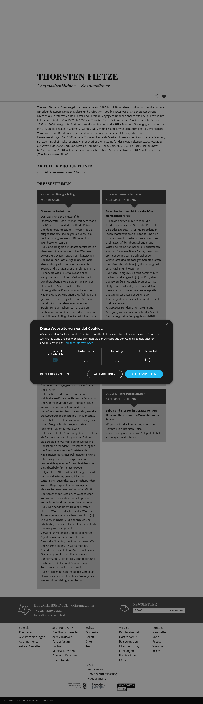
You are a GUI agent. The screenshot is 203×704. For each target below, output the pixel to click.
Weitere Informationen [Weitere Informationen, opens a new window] (79, 343)
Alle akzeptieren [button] (144, 374)
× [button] (167, 324)
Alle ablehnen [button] (104, 374)
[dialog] (101, 352)
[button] (54, 374)
